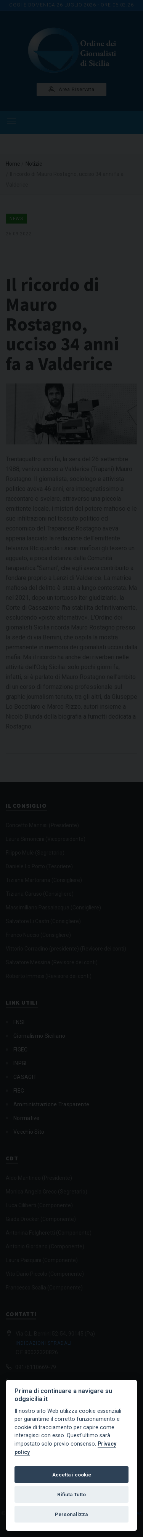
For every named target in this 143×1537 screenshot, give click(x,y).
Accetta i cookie (71, 1474)
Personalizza (71, 1514)
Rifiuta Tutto (71, 1494)
